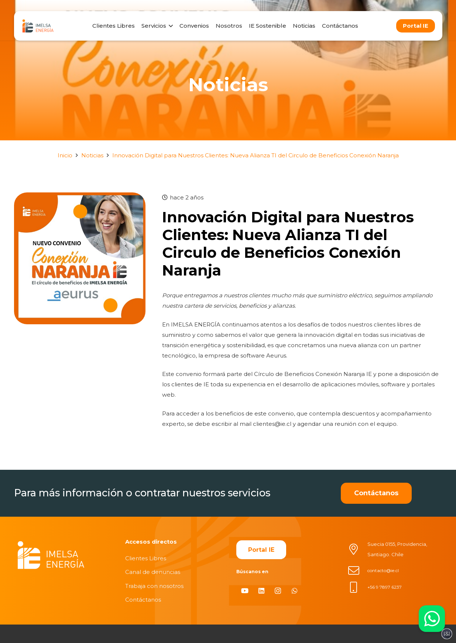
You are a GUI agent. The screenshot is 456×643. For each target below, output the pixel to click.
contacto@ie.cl (383, 570)
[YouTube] (244, 590)
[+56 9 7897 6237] (357, 587)
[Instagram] (278, 590)
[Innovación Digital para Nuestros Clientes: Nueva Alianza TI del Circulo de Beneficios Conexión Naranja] (80, 197)
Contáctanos (143, 599)
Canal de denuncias (152, 571)
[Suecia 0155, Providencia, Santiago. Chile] (357, 549)
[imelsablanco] (51, 555)
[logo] (37, 25)
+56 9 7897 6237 (384, 587)
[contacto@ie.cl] (357, 570)
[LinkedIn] (261, 590)
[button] (169, 26)
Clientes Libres (145, 558)
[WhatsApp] (294, 590)
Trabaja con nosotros (154, 585)
